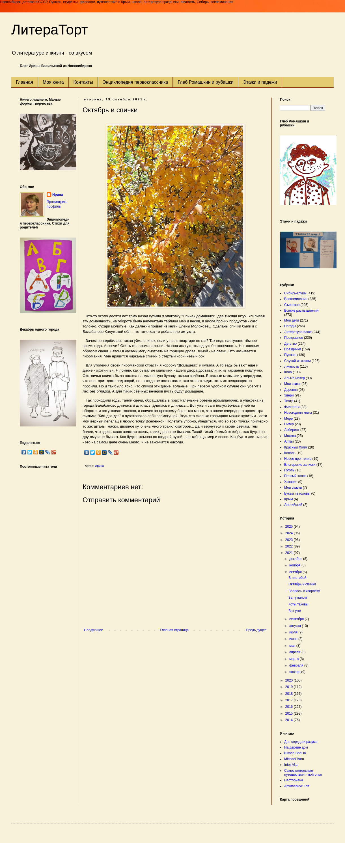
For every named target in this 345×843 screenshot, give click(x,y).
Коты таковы (298, 604)
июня (293, 639)
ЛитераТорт (49, 30)
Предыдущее (256, 630)
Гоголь (289, 470)
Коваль (290, 453)
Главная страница (174, 630)
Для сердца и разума (300, 742)
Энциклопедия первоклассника (135, 82)
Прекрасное (293, 338)
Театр (288, 401)
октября (296, 572)
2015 (289, 713)
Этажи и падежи (260, 82)
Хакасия (290, 482)
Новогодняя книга (298, 413)
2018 (289, 694)
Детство (290, 344)
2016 (289, 707)
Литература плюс (297, 332)
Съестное (291, 305)
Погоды (290, 326)
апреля (295, 652)
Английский (293, 505)
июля (293, 632)
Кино (288, 372)
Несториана (293, 780)
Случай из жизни (297, 361)
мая (292, 646)
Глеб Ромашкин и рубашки (205, 82)
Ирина (57, 195)
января (295, 672)
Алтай (289, 441)
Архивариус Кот (296, 786)
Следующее (93, 630)
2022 (289, 546)
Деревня (291, 390)
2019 (289, 687)
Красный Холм (295, 447)
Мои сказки (293, 488)
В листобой (297, 578)
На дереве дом (296, 747)
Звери (289, 395)
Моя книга (53, 82)
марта (294, 659)
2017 (289, 700)
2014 (289, 720)
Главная (24, 82)
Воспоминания (295, 299)
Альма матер (294, 378)
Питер (289, 424)
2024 (289, 533)
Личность (291, 366)
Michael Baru (294, 759)
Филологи (291, 407)
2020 (289, 680)
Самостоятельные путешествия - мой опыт (303, 773)
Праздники (292, 349)
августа (295, 626)
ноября (295, 565)
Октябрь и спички (302, 584)
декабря (296, 559)
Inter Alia (290, 765)
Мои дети (291, 320)
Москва (290, 436)
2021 (289, 553)
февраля (296, 665)
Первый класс (295, 476)
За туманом (297, 598)
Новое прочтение (297, 459)
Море (288, 419)
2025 (289, 527)
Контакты (83, 82)
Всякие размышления (301, 310)
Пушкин (290, 355)
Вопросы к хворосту (304, 591)
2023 (289, 540)
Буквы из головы (297, 493)
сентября (297, 619)
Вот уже (294, 611)
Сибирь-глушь (295, 293)
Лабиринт (291, 430)
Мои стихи (292, 384)
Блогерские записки (299, 465)
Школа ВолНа (295, 753)
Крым (288, 499)
